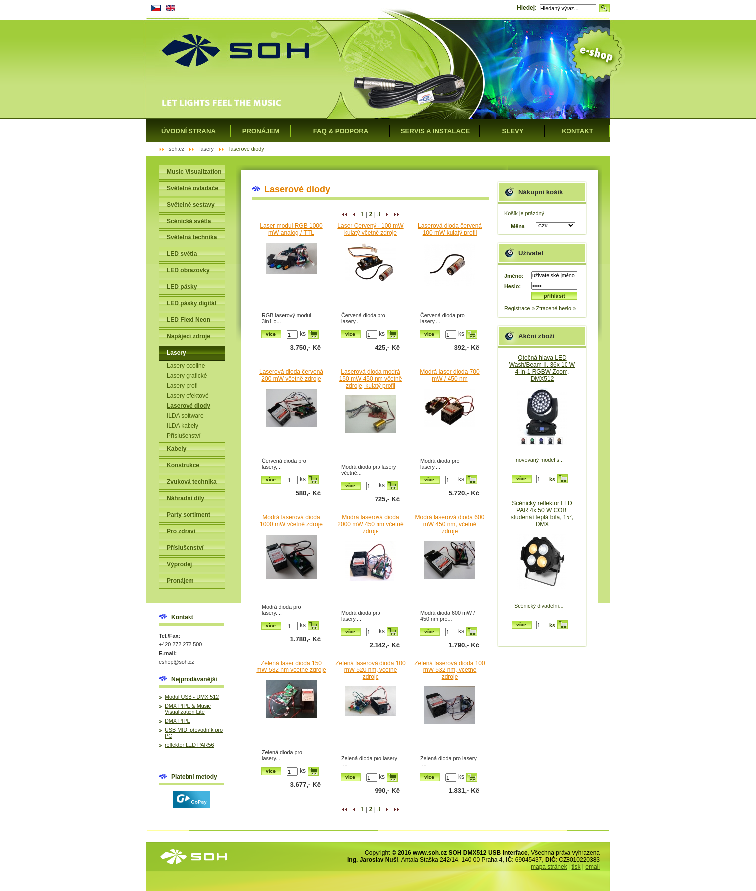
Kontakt (577, 131)
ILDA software (185, 415)
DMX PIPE (177, 721)
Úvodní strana (188, 131)
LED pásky (182, 286)
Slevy (512, 131)
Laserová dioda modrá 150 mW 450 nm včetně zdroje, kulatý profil (370, 378)
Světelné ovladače (192, 188)
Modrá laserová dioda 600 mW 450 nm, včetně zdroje (450, 524)
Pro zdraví (181, 531)
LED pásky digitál (191, 303)
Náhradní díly (185, 498)
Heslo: (512, 286)
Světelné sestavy (191, 204)
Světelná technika (192, 237)
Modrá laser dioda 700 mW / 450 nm (449, 375)
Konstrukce (183, 465)
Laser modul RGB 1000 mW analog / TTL (291, 229)
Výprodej (179, 564)
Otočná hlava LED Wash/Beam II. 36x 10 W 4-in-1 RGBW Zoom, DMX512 (542, 368)
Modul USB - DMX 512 (192, 697)
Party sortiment (188, 514)
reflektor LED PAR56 (189, 745)
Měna (518, 226)
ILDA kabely (182, 425)
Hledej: (527, 7)
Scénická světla (189, 221)
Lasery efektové (188, 395)
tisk (576, 866)
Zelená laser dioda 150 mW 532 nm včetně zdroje (291, 666)
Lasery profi (182, 385)
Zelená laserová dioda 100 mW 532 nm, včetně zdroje (449, 670)
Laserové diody (188, 405)
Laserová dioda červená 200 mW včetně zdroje (291, 375)
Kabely (176, 449)
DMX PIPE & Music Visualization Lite (188, 709)
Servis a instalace (435, 131)
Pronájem (180, 580)
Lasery (176, 352)
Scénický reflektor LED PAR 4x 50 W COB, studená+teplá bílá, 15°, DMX (542, 514)
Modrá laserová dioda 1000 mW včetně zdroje (291, 521)
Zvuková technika (192, 481)
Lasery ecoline (186, 365)
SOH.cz (176, 149)
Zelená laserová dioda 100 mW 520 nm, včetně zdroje (370, 670)
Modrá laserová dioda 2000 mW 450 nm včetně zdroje (370, 524)
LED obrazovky (188, 270)
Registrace (517, 308)
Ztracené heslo (553, 308)
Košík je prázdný (524, 213)
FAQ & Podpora (341, 131)
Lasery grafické (187, 375)
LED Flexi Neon (188, 319)
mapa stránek (549, 866)
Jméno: (513, 276)
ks (303, 333)
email (592, 866)
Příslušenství (184, 435)
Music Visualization (194, 171)
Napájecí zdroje (188, 336)
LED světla (182, 253)
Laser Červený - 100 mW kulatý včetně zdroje (370, 229)
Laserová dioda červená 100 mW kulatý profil (450, 229)
